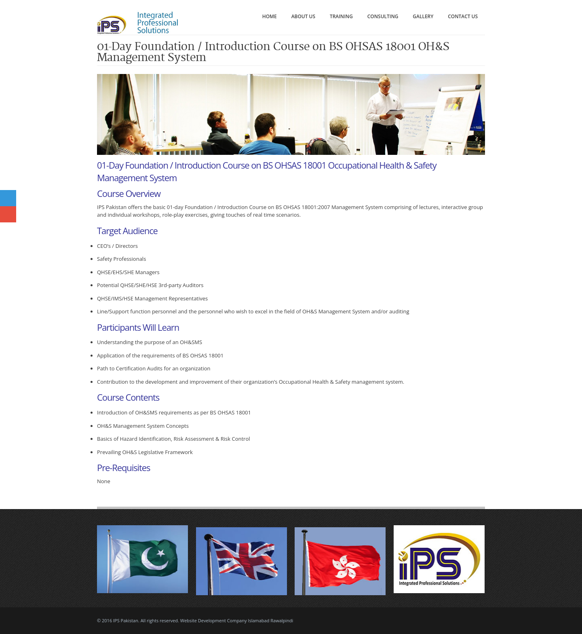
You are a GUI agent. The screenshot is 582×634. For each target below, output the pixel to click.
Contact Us (463, 16)
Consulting (383, 16)
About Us (303, 16)
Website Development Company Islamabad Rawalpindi (236, 620)
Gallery (423, 16)
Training (341, 16)
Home (269, 16)
